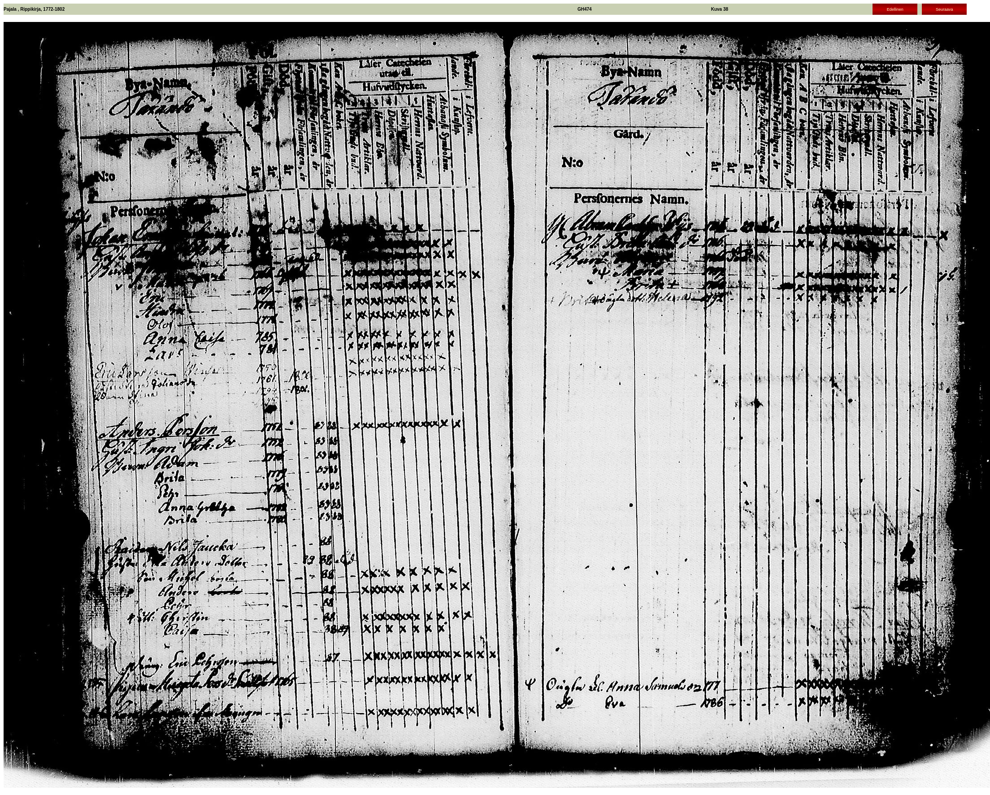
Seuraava (944, 9)
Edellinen (895, 9)
